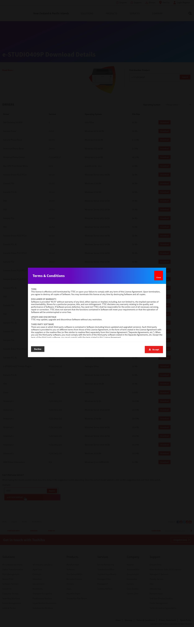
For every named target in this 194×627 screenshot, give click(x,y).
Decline (37, 349)
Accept (154, 349)
